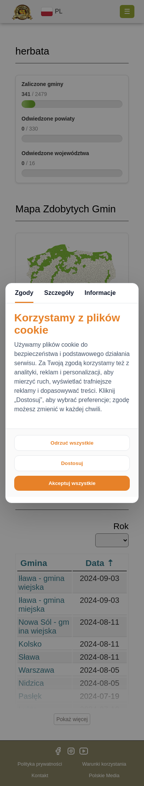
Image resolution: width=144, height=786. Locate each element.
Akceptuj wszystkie (71, 483)
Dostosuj (72, 463)
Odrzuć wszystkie (72, 443)
